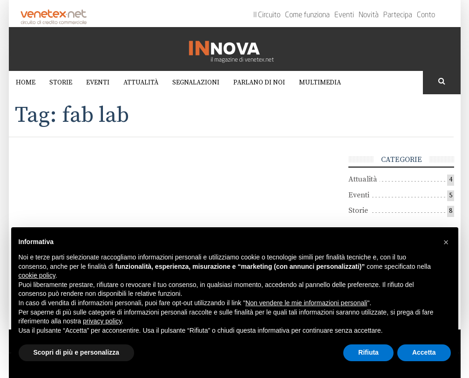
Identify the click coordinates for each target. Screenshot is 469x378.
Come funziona (307, 15)
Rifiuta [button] (368, 352)
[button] (446, 242)
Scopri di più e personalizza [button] (76, 352)
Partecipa (397, 15)
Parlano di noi (259, 82)
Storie (60, 82)
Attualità (140, 82)
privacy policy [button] (102, 321)
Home (25, 82)
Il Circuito (266, 15)
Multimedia (320, 82)
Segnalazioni (195, 82)
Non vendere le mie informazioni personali (306, 303)
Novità (369, 15)
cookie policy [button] (37, 275)
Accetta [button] (424, 352)
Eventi (344, 15)
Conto (426, 15)
